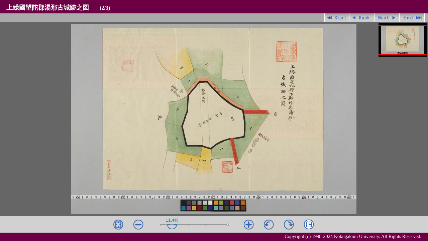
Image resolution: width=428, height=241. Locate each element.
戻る (361, 17)
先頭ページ (336, 17)
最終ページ (412, 17)
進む (387, 17)
